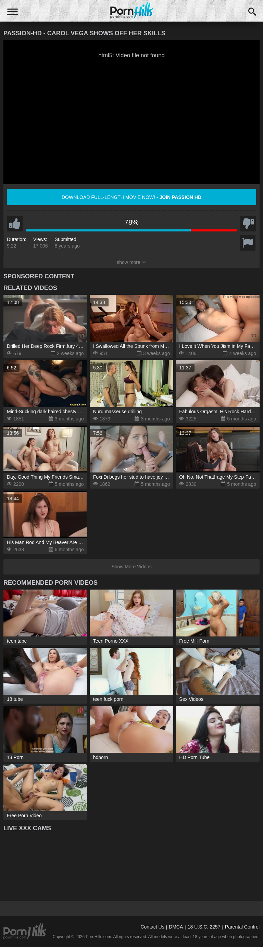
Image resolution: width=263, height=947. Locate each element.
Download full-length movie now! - (131, 197)
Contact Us (152, 927)
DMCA (176, 927)
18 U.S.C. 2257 (204, 927)
